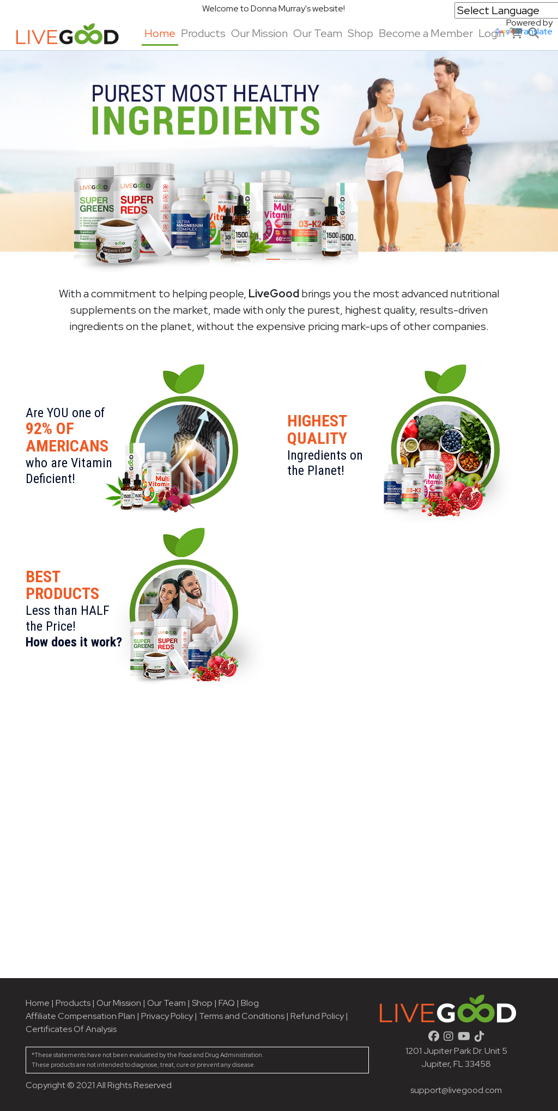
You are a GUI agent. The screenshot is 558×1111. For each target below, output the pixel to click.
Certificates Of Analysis (71, 1029)
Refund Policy (317, 1016)
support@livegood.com (456, 1090)
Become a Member (426, 33)
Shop (360, 33)
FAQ (227, 1003)
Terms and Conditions (241, 1016)
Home (159, 33)
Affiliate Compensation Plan (80, 1016)
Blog (250, 1003)
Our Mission (259, 33)
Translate (524, 31)
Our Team (317, 33)
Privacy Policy (167, 1016)
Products (203, 33)
